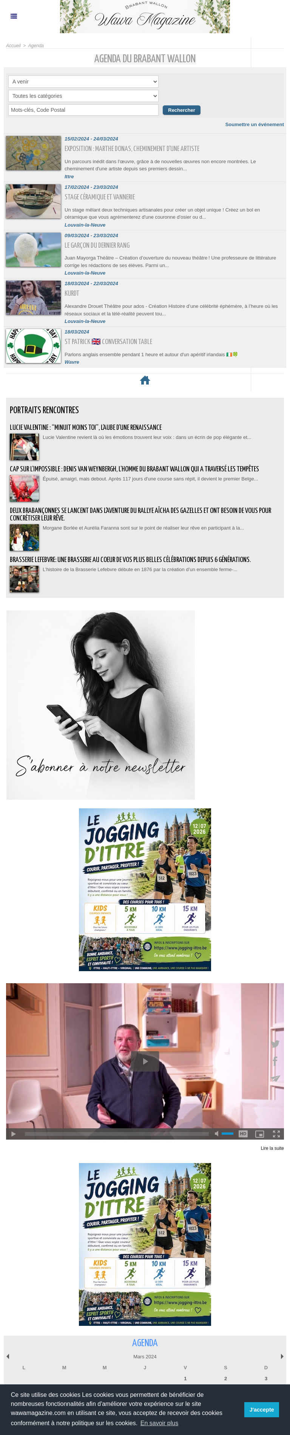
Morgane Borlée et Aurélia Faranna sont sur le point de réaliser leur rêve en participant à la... (143, 528)
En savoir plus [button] (159, 1423)
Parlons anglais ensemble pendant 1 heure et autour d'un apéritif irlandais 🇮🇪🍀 (151, 354)
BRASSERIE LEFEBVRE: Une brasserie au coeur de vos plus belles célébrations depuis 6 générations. (130, 560)
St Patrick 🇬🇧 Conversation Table (108, 342)
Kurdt (72, 293)
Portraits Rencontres (44, 410)
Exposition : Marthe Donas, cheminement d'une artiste (132, 149)
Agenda (36, 45)
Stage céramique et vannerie (100, 197)
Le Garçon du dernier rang (97, 245)
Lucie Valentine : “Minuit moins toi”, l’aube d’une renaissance (86, 427)
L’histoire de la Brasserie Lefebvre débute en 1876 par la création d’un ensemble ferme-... (140, 569)
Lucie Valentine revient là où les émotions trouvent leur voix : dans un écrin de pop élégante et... (147, 437)
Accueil (13, 45)
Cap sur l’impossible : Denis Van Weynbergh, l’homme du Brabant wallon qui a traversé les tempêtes (134, 469)
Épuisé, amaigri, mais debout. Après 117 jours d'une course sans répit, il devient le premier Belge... (150, 479)
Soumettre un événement (254, 124)
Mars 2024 (144, 1356)
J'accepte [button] (262, 1410)
